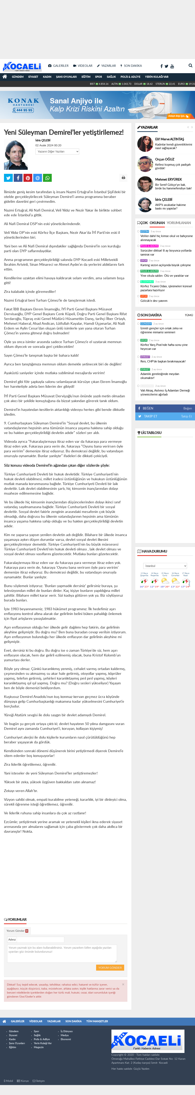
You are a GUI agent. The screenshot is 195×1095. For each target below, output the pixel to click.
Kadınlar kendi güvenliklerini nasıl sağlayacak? (173, 146)
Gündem (17, 77)
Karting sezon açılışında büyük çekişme (166, 265)
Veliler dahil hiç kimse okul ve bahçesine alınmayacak (166, 238)
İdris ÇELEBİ (42, 140)
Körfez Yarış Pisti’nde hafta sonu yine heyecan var (164, 346)
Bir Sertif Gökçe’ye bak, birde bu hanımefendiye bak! (173, 186)
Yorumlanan (179, 223)
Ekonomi (66, 1039)
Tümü (189, 315)
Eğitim (86, 77)
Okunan (157, 223)
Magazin (39, 1047)
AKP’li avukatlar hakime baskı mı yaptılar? (170, 207)
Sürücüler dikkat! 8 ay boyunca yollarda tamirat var (165, 252)
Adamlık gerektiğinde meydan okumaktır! (159, 376)
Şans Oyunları (66, 77)
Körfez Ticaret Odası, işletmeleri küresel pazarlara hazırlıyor (166, 288)
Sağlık (111, 77)
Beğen (187, 408)
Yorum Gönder (17, 931)
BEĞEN (147, 408)
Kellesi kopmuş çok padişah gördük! (173, 166)
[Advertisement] (97, 28)
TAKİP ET (150, 416)
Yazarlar (147, 127)
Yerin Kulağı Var (157, 77)
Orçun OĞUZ (164, 159)
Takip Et (186, 416)
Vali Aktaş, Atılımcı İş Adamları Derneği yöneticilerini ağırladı (165, 392)
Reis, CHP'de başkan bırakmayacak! (163, 361)
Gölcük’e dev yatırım (153, 300)
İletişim (39, 1080)
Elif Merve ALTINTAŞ (169, 139)
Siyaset (33, 77)
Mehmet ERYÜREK (168, 179)
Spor (98, 77)
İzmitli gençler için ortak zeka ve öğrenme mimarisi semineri (161, 330)
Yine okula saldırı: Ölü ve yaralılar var (164, 275)
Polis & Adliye (130, 77)
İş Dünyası (147, 281)
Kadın (47, 77)
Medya (65, 1035)
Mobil (8, 1080)
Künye (23, 1080)
